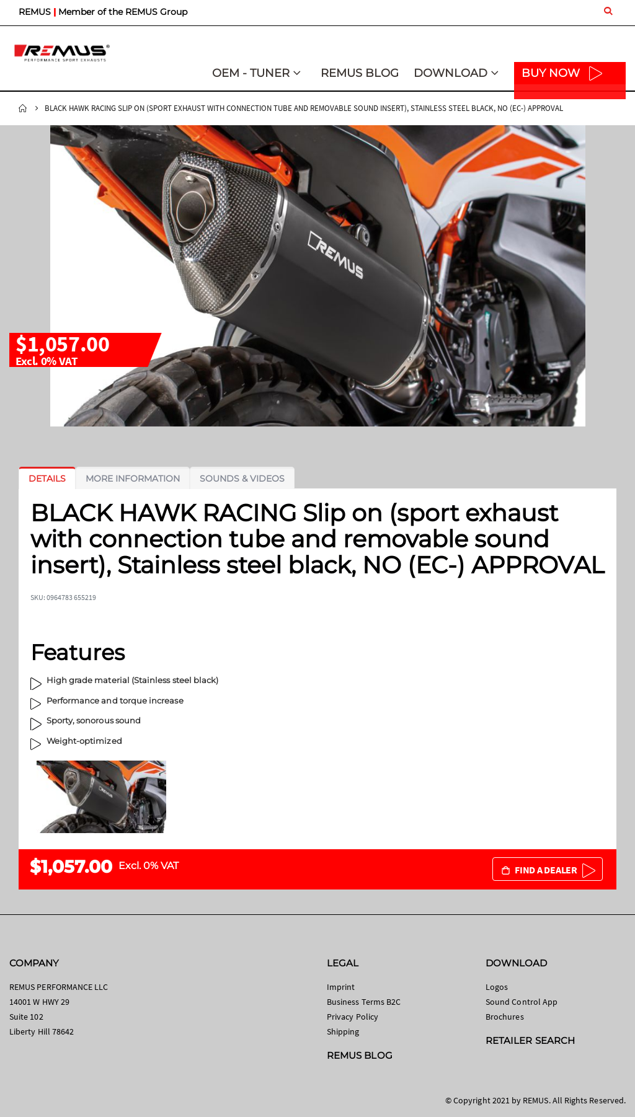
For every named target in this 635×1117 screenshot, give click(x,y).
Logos (497, 986)
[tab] (47, 478)
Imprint (341, 986)
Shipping (343, 1031)
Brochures (505, 1016)
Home (23, 108)
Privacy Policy (352, 1016)
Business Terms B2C (364, 1001)
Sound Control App (521, 1001)
